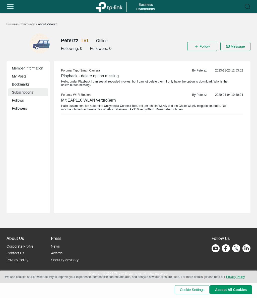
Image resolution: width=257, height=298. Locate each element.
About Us (15, 238)
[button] (10, 6)
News (55, 246)
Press (56, 238)
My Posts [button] (19, 76)
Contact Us (15, 253)
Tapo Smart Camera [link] (86, 70)
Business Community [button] (145, 6)
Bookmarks (21, 84)
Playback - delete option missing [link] (90, 76)
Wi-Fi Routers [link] (82, 95)
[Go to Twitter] (236, 248)
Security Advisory (65, 260)
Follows (18, 100)
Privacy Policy (17, 260)
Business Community (21, 24)
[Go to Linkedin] (246, 248)
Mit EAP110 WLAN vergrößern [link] (88, 100)
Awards (56, 253)
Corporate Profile (20, 246)
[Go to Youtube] (216, 248)
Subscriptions (22, 92)
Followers (19, 108)
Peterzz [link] (202, 70)
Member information (27, 68)
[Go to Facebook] (226, 248)
